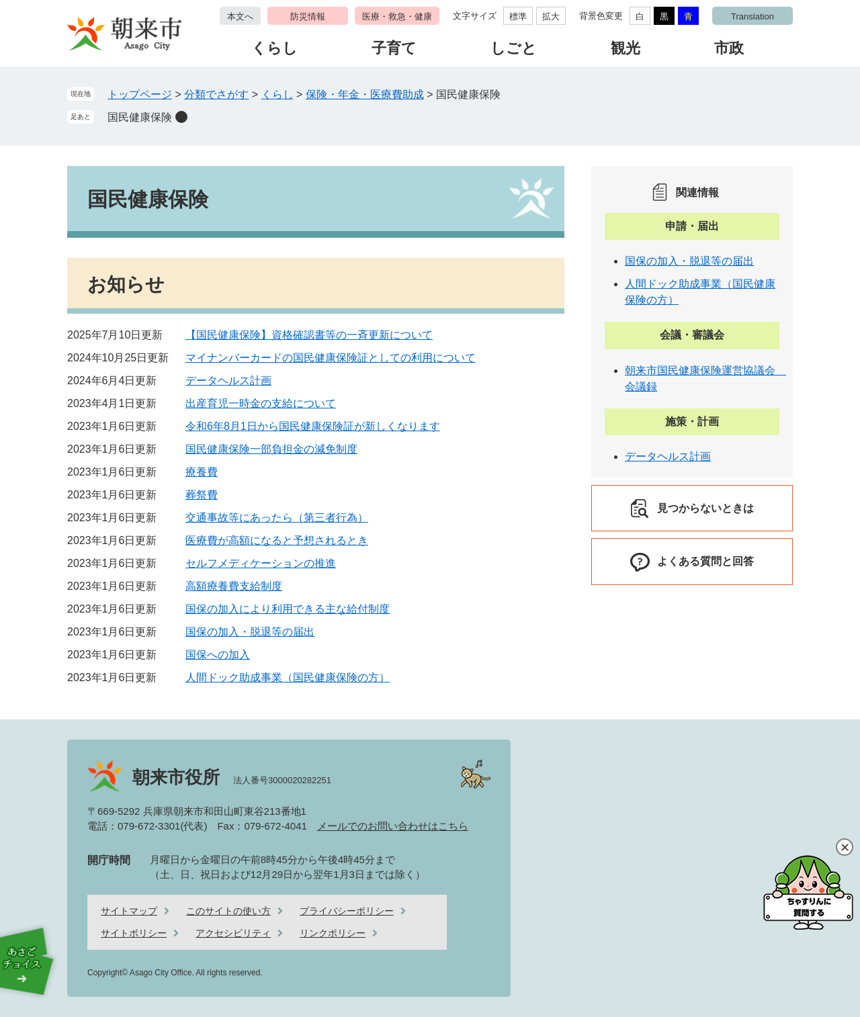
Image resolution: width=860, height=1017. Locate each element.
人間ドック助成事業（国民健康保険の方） (287, 677)
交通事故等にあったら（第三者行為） (276, 517)
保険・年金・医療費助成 (365, 94)
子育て (394, 48)
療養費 (201, 472)
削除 (181, 117)
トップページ (140, 94)
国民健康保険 (140, 117)
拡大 (551, 16)
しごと (513, 48)
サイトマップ (129, 910)
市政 (729, 48)
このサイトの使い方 (228, 910)
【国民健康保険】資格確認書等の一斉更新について (309, 335)
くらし (274, 48)
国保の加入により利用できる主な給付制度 (287, 609)
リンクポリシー (333, 933)
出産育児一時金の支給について (260, 403)
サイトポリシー (134, 933)
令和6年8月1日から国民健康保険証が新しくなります (312, 426)
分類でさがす (216, 94)
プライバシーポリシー (347, 910)
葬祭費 (201, 494)
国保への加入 (217, 654)
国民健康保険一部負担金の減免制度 (271, 449)
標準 (518, 16)
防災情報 (307, 16)
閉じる (844, 847)
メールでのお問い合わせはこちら (392, 826)
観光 (625, 48)
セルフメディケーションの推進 (260, 563)
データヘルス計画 (228, 380)
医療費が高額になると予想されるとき (276, 540)
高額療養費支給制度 (233, 586)
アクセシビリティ (233, 933)
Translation (752, 16)
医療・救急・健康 (397, 16)
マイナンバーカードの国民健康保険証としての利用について (330, 357)
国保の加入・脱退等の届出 (249, 631)
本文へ (240, 16)
